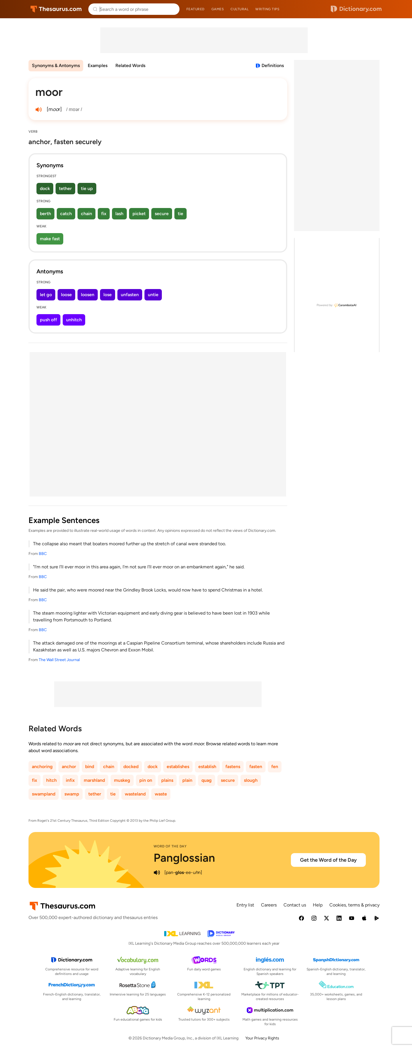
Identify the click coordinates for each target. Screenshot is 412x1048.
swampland (43, 794)
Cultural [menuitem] (239, 9)
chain (86, 213)
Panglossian (184, 858)
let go (46, 294)
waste (161, 794)
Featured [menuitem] (195, 9)
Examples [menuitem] (97, 65)
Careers (269, 905)
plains (167, 780)
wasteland (135, 794)
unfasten (130, 294)
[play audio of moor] (38, 109)
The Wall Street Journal (59, 659)
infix (70, 780)
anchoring (42, 766)
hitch (51, 780)
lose (107, 294)
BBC (43, 553)
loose (66, 294)
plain (187, 780)
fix (103, 213)
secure (162, 213)
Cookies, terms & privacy (354, 905)
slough (251, 780)
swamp (71, 794)
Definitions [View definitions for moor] (273, 65)
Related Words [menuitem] (130, 65)
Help (318, 905)
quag (206, 780)
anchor (69, 766)
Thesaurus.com (55, 9)
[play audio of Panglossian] (157, 872)
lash (119, 213)
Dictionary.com (356, 9)
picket (139, 213)
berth (45, 213)
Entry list (245, 905)
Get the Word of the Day (328, 860)
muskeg (122, 780)
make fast (50, 238)
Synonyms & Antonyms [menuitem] (56, 65)
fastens (232, 766)
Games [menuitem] (217, 9)
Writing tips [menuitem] (267, 9)
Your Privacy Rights (262, 1038)
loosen (87, 294)
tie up (87, 188)
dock (45, 188)
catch (66, 213)
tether (65, 188)
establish (207, 766)
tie (180, 213)
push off (48, 319)
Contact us (294, 905)
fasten (255, 766)
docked (130, 766)
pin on (145, 780)
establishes (178, 766)
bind (89, 766)
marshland (94, 780)
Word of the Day (170, 846)
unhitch (74, 319)
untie (153, 294)
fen (274, 766)
